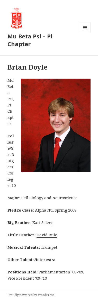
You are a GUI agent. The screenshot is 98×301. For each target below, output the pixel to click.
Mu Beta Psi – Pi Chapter (29, 40)
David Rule (47, 234)
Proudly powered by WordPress (30, 295)
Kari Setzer (42, 222)
